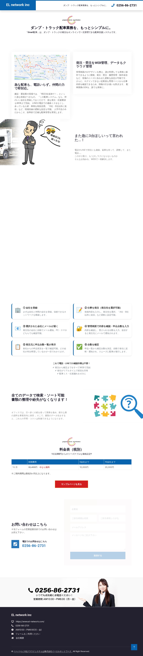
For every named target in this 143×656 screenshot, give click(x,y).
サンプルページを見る (71, 489)
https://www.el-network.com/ (30, 621)
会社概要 (20, 638)
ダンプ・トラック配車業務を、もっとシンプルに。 (85, 5)
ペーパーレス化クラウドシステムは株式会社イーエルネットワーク (43, 651)
